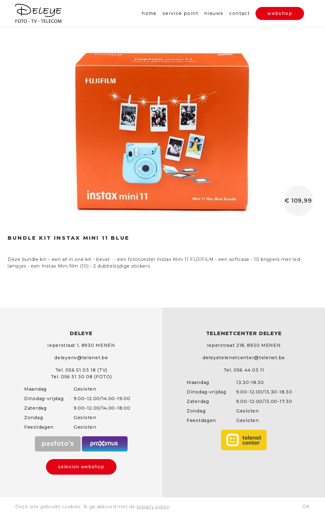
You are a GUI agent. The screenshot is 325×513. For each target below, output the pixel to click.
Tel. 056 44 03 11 (243, 370)
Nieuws (213, 13)
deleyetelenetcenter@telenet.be (243, 357)
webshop (279, 13)
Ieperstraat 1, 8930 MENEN (81, 345)
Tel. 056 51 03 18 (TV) (81, 370)
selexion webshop (81, 467)
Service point (180, 13)
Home (149, 13)
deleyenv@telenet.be (81, 357)
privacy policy (153, 507)
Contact (239, 13)
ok (306, 507)
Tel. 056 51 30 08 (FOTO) (81, 377)
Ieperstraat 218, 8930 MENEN (244, 345)
